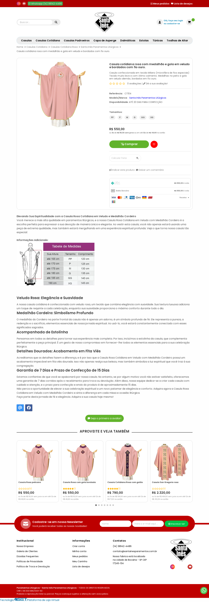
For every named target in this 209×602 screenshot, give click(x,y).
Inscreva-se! (176, 523)
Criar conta (78, 546)
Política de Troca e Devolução (33, 566)
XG (151, 117)
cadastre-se (173, 23)
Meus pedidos (159, 3)
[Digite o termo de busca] (35, 22)
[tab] (150, 183)
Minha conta (79, 551)
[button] (96, 505)
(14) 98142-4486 (122, 546)
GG (143, 117)
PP (112, 117)
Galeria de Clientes (27, 551)
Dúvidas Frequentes (28, 556)
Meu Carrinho (79, 561)
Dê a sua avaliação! (155, 83)
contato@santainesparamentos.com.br (135, 551)
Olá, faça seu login (173, 20)
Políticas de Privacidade (30, 561)
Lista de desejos (182, 3)
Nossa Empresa (25, 546)
